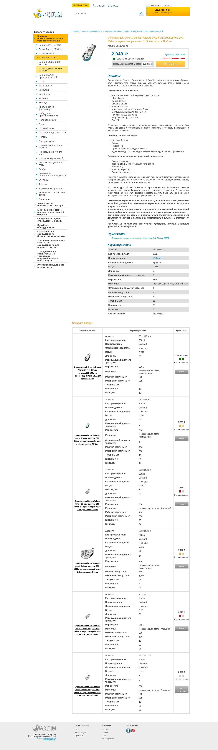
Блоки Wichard (47, 57)
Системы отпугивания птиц (51, 163)
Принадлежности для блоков (51, 146)
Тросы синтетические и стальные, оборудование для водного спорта (51, 244)
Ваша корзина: (162, 9)
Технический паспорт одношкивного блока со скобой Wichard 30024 (140, 238)
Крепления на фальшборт (46, 108)
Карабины (44, 94)
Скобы (42, 168)
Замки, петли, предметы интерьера (50, 204)
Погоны (43, 136)
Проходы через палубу (51, 158)
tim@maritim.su (49, 740)
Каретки (43, 98)
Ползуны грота (47, 140)
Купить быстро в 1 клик (175, 54)
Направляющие (47, 119)
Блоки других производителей (48, 76)
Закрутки (44, 89)
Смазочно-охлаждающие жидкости (52, 174)
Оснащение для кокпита (52, 132)
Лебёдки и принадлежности (48, 114)
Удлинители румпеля (50, 188)
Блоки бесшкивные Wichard (49, 63)
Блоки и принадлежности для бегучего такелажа (50, 38)
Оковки (43, 124)
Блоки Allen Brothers (50, 44)
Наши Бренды (108, 738)
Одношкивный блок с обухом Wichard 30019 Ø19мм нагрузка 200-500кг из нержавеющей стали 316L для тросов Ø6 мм (87, 373)
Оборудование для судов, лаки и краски (50, 219)
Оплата (98, 18)
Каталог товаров (44, 31)
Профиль (79, 735)
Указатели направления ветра (52, 193)
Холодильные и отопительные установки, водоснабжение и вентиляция (48, 256)
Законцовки (45, 85)
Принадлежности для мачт (51, 152)
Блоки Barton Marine (50, 49)
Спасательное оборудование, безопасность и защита (51, 234)
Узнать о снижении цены (173, 58)
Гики (41, 81)
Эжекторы (44, 198)
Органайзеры (46, 128)
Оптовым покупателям (129, 18)
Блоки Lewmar (47, 53)
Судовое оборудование (46, 738)
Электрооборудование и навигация (50, 265)
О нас (104, 735)
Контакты (77, 18)
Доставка (88, 18)
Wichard (156, 258)
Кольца (43, 102)
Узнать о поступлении (182, 689)
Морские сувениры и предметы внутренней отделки (50, 212)
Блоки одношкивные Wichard (50, 69)
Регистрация (154, 5)
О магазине (110, 18)
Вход (167, 5)
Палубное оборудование (45, 226)
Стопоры (44, 179)
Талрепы (44, 183)
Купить (170, 64)
